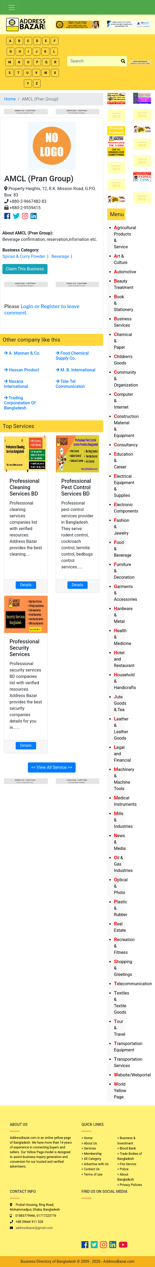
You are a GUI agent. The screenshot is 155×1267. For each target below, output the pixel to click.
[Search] (93, 61)
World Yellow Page (120, 1091)
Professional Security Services (25, 647)
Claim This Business (25, 268)
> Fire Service (126, 1164)
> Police (122, 1169)
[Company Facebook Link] (7, 216)
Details (26, 585)
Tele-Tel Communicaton (70, 384)
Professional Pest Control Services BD (76, 487)
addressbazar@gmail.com (34, 1228)
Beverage (60, 256)
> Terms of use (91, 1174)
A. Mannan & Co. (22, 353)
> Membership (91, 1154)
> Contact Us (90, 1169)
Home (10, 99)
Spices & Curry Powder (23, 256)
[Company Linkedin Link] (34, 216)
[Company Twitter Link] (16, 216)
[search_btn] (123, 61)
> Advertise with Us (95, 1164)
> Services (88, 1148)
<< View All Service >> (51, 767)
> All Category (91, 1159)
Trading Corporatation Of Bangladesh (20, 402)
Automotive (125, 271)
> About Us (89, 1143)
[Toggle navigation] (11, 7)
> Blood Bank (126, 1148)
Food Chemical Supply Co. (72, 356)
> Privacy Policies (129, 1185)
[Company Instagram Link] (25, 216)
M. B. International (76, 369)
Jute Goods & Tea (120, 703)
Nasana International (16, 384)
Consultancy (125, 444)
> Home (87, 1138)
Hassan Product (21, 369)
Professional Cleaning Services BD (25, 487)
